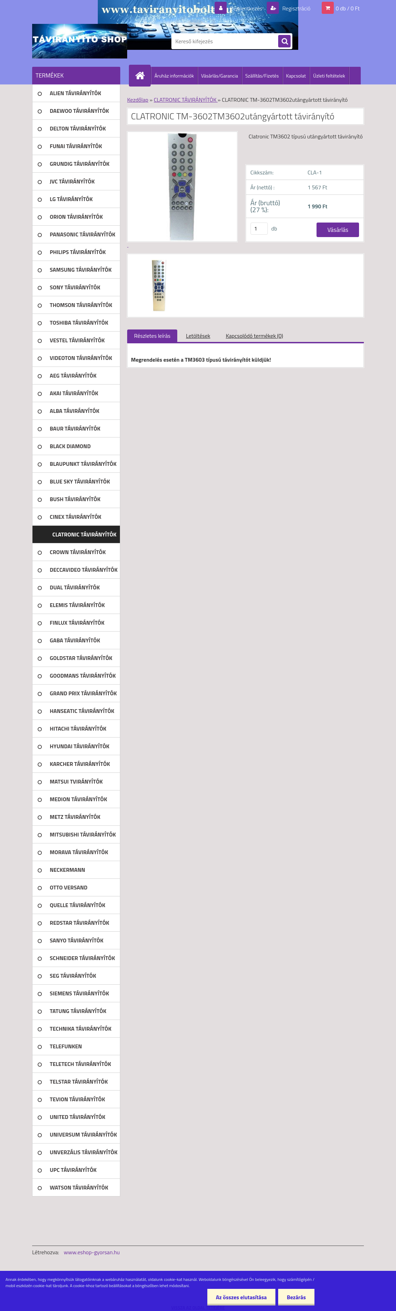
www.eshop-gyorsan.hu (92, 1252)
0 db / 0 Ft (348, 8)
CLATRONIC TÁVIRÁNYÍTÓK (186, 100)
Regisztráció (295, 8)
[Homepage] (143, 75)
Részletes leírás (152, 336)
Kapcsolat (296, 75)
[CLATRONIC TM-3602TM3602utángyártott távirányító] (158, 260)
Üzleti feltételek (329, 75)
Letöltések (198, 336)
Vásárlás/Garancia (219, 75)
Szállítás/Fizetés (262, 75)
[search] (284, 41)
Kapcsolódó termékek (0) (254, 336)
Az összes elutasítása (241, 1297)
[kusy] (259, 229)
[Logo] (79, 41)
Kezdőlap (137, 100)
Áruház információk (174, 75)
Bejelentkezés (246, 8)
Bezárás (296, 1297)
